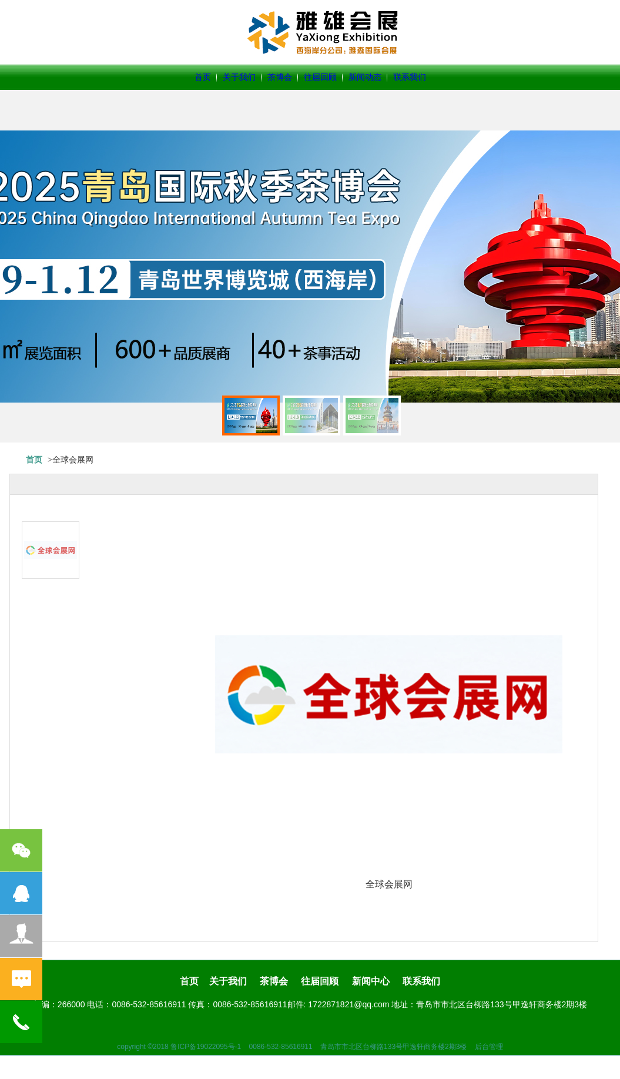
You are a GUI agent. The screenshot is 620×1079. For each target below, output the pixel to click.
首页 (203, 77)
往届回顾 (320, 77)
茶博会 (279, 77)
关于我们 (239, 77)
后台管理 (489, 1047)
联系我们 (409, 77)
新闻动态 (364, 77)
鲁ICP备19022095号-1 (205, 1047)
